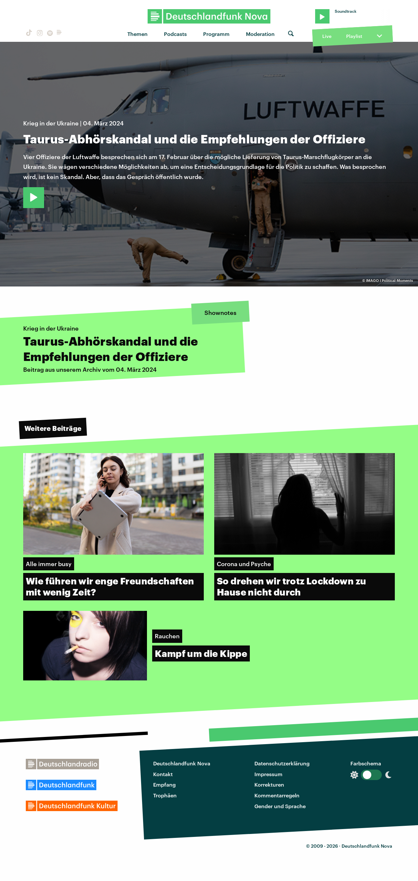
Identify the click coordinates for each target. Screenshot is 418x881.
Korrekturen (269, 784)
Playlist (354, 36)
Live (326, 36)
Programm (216, 34)
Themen (137, 34)
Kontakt (163, 774)
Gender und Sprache (280, 806)
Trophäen (165, 795)
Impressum (268, 774)
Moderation (260, 34)
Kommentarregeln (276, 795)
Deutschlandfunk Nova (181, 763)
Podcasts (175, 34)
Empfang (164, 784)
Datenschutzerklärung (282, 763)
